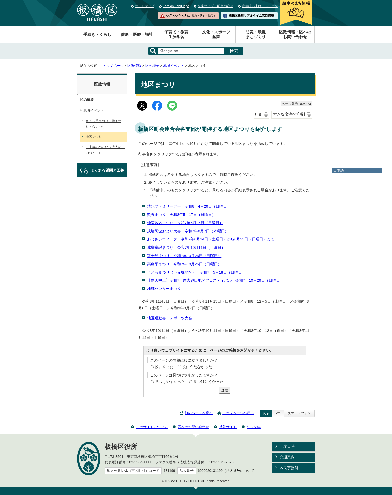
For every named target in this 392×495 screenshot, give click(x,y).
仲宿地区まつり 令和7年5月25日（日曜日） (185, 223)
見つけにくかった (209, 381)
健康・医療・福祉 (137, 34)
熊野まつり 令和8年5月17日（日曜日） (181, 214)
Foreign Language (176, 6)
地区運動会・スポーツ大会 (169, 318)
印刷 (258, 114)
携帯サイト (228, 427)
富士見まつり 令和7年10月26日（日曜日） (184, 256)
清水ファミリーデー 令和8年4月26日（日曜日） (189, 206)
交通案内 (287, 457)
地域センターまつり (164, 288)
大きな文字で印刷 (289, 114)
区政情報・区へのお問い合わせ (295, 34)
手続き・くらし (98, 34)
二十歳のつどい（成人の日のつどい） (105, 150)
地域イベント (173, 66)
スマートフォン (299, 413)
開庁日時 (287, 446)
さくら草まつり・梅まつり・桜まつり (104, 124)
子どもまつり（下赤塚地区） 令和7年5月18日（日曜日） (196, 272)
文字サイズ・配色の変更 (216, 6)
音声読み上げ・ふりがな (260, 6)
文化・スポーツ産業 (216, 34)
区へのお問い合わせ (193, 427)
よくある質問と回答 (107, 170)
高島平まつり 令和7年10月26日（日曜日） (184, 264)
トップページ (113, 66)
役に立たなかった (197, 367)
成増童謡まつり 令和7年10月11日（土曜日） (186, 247)
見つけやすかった (170, 381)
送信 (225, 390)
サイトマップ (144, 6)
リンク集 (254, 427)
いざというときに (191, 15)
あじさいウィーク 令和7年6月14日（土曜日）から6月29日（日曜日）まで (210, 239)
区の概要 (153, 66)
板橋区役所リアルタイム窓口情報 (251, 15)
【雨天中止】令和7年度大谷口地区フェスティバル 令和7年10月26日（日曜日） (215, 280)
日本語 (339, 170)
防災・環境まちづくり (256, 34)
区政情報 (135, 66)
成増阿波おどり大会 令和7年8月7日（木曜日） (187, 231)
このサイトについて (152, 427)
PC (278, 413)
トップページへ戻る (238, 413)
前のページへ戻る (199, 413)
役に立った (164, 367)
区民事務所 (289, 468)
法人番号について (240, 471)
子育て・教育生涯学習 (176, 34)
